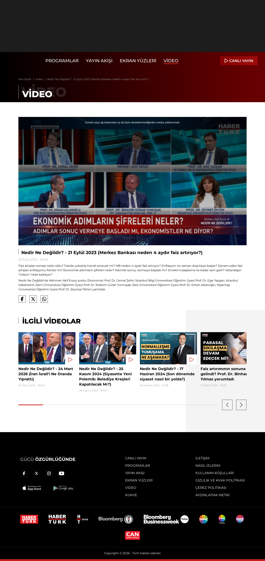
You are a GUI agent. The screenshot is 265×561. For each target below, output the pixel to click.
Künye (131, 495)
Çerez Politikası (210, 488)
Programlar (62, 60)
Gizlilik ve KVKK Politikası (220, 480)
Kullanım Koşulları (214, 473)
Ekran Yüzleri (138, 60)
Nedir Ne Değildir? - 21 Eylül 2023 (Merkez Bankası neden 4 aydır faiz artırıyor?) (98, 79)
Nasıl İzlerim (207, 466)
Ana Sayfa (26, 79)
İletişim (202, 458)
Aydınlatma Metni (212, 495)
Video (171, 60)
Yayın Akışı (99, 60)
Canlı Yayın (135, 458)
